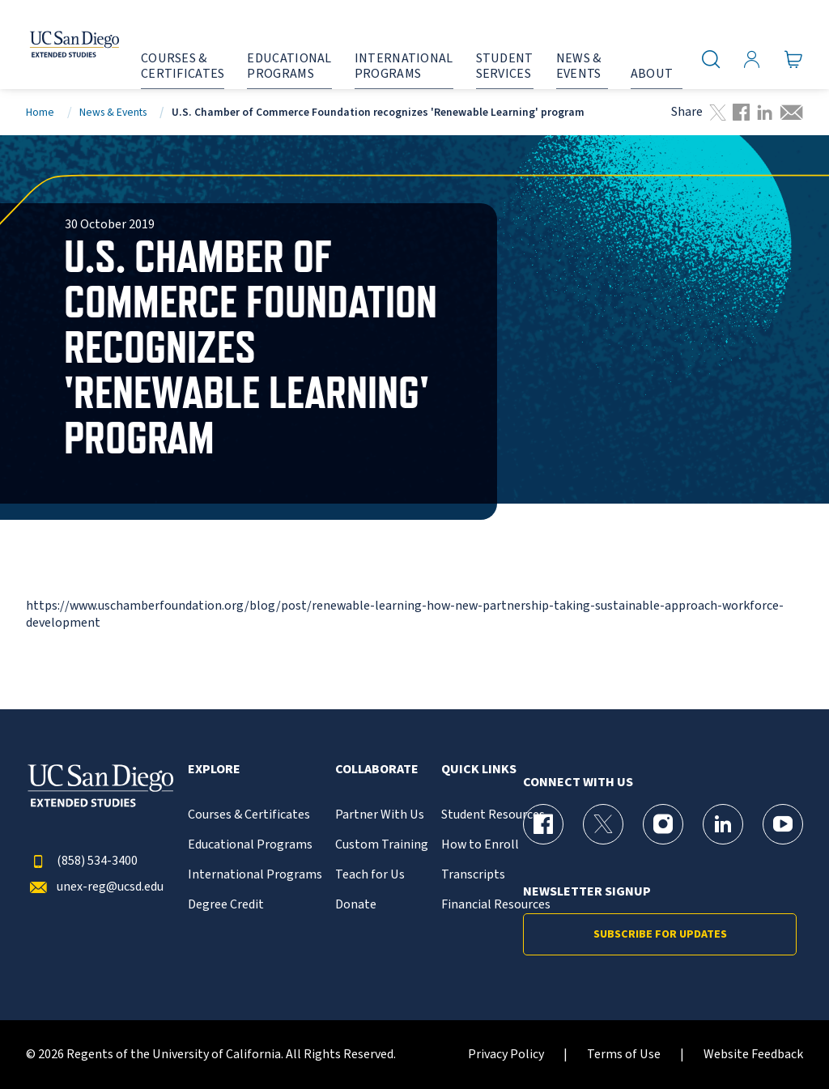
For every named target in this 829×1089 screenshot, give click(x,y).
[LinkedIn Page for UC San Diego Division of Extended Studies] (723, 824)
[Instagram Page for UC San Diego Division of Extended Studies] (663, 824)
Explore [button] (214, 769)
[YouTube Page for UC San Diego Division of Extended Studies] (783, 824)
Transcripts (473, 874)
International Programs (255, 874)
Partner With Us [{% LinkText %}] (379, 814)
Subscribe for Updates (660, 934)
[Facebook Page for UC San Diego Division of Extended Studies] (543, 824)
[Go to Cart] (793, 59)
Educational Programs (250, 844)
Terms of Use (624, 1054)
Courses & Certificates (249, 814)
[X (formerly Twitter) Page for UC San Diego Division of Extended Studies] (603, 824)
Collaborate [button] (377, 769)
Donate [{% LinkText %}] (355, 904)
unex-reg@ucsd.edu (95, 886)
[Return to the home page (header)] (59, 44)
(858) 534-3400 (82, 861)
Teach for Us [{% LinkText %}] (370, 874)
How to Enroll (480, 844)
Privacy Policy (506, 1054)
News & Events (113, 112)
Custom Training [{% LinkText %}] (381, 844)
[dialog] (780, 1040)
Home (40, 112)
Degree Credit (226, 904)
